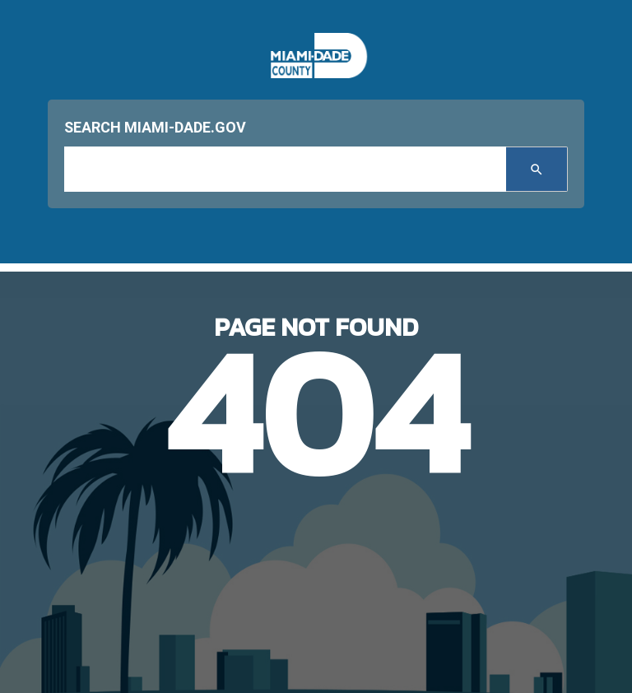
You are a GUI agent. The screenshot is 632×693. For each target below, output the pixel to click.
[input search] (285, 169)
